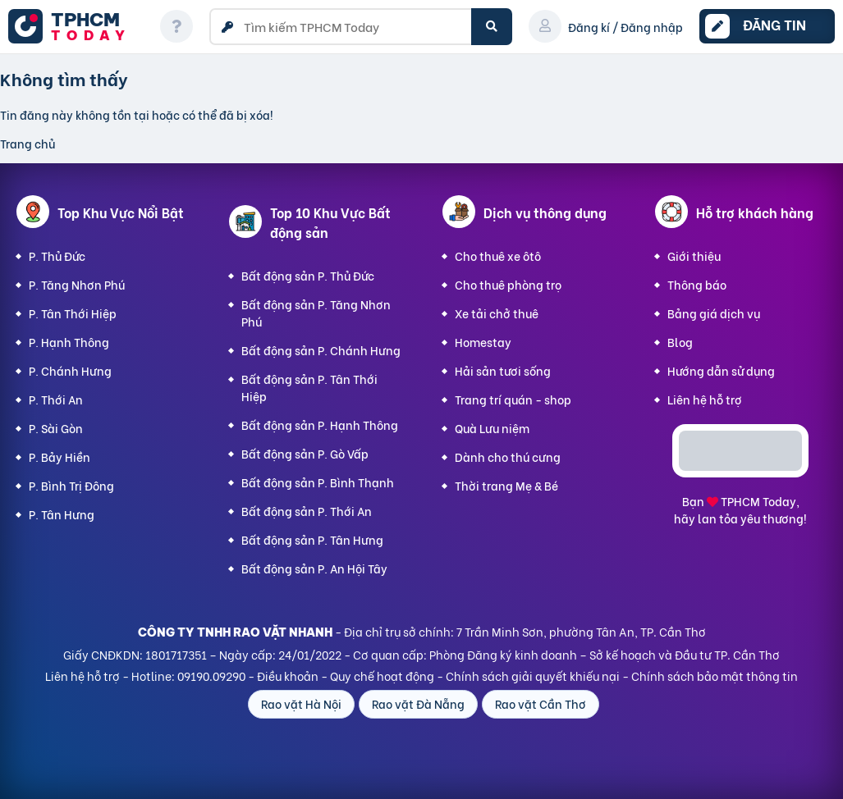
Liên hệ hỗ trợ (704, 399)
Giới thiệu (694, 255)
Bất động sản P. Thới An (306, 510)
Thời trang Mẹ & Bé (506, 485)
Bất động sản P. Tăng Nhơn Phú (316, 312)
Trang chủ (27, 143)
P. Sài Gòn (56, 427)
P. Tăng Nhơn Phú (77, 284)
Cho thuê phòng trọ (508, 284)
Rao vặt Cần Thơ (540, 703)
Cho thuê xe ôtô (498, 255)
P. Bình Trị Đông (71, 485)
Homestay (483, 341)
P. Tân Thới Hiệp (73, 313)
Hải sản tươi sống (503, 370)
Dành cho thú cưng (508, 456)
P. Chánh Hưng (70, 370)
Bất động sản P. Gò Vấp (305, 453)
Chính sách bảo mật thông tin (714, 675)
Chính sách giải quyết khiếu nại (533, 675)
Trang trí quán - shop (513, 399)
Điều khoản (287, 675)
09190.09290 (211, 675)
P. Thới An (56, 399)
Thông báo (696, 284)
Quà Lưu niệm (492, 427)
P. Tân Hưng (61, 514)
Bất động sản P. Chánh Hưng (321, 349)
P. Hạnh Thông (69, 341)
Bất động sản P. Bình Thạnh (317, 482)
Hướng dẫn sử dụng (721, 370)
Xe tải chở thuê (496, 313)
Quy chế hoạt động (382, 675)
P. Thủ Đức (57, 255)
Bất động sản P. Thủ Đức (307, 275)
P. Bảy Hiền (59, 456)
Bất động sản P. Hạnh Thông (319, 424)
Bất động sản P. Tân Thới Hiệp (309, 387)
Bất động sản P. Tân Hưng (312, 539)
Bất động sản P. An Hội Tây (314, 568)
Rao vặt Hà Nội (301, 703)
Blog (680, 341)
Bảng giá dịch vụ (713, 313)
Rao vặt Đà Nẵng (418, 703)
